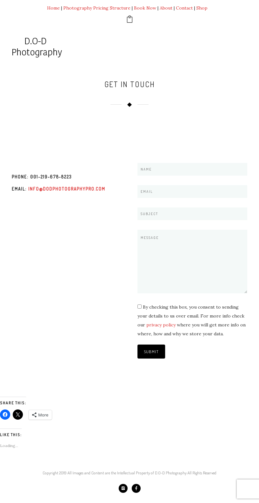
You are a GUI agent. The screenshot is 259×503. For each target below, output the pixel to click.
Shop (201, 8)
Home (53, 8)
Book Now (145, 8)
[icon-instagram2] (125, 488)
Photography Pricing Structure (96, 8)
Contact (184, 8)
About (166, 8)
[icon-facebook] (136, 488)
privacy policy (161, 325)
